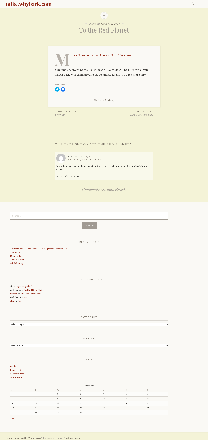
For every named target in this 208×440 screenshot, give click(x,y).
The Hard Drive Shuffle (33, 289)
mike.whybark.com (29, 3)
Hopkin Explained (24, 285)
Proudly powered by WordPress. (23, 437)
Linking (109, 100)
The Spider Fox (17, 259)
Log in (13, 365)
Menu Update (16, 255)
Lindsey (13, 293)
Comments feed (17, 372)
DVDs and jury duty (128, 113)
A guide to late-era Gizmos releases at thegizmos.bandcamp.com (38, 248)
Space (26, 296)
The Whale (15, 251)
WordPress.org (17, 376)
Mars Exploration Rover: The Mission (101, 55)
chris (12, 300)
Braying (79, 113)
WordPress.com (71, 437)
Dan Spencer (76, 156)
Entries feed (15, 369)
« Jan (12, 418)
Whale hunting (16, 262)
